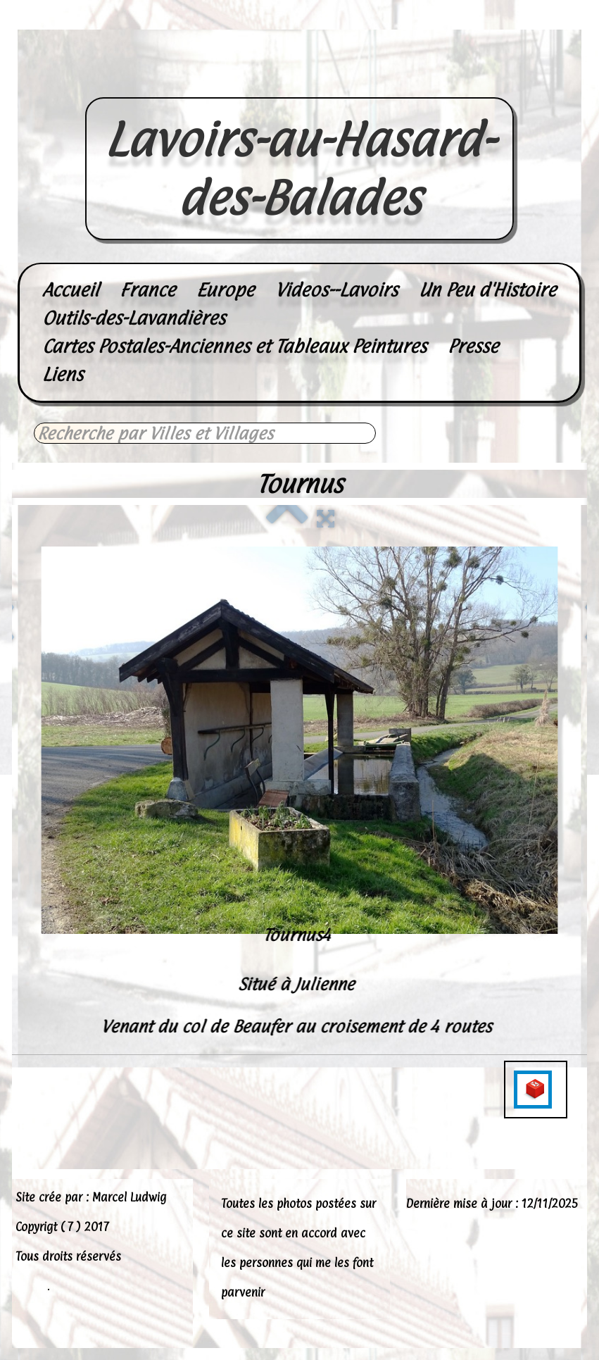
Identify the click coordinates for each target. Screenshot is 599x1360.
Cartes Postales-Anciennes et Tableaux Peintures (234, 346)
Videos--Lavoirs (336, 290)
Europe (225, 290)
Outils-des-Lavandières (133, 318)
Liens (62, 374)
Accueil (70, 290)
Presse (473, 346)
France (147, 290)
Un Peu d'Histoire (487, 290)
